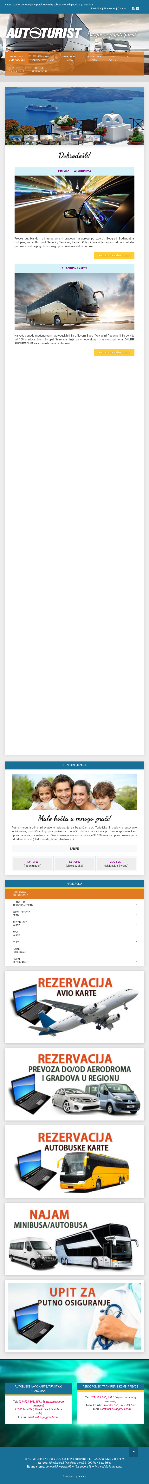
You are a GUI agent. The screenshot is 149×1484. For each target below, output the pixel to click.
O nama (122, 8)
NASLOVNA (17, 58)
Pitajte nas (110, 8)
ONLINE (39, 70)
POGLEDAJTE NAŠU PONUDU (114, 255)
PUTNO (16, 70)
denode (82, 1476)
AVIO (112, 58)
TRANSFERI (43, 58)
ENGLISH (96, 8)
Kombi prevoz (70, 58)
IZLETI (127, 56)
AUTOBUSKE (94, 58)
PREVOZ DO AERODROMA (74, 171)
